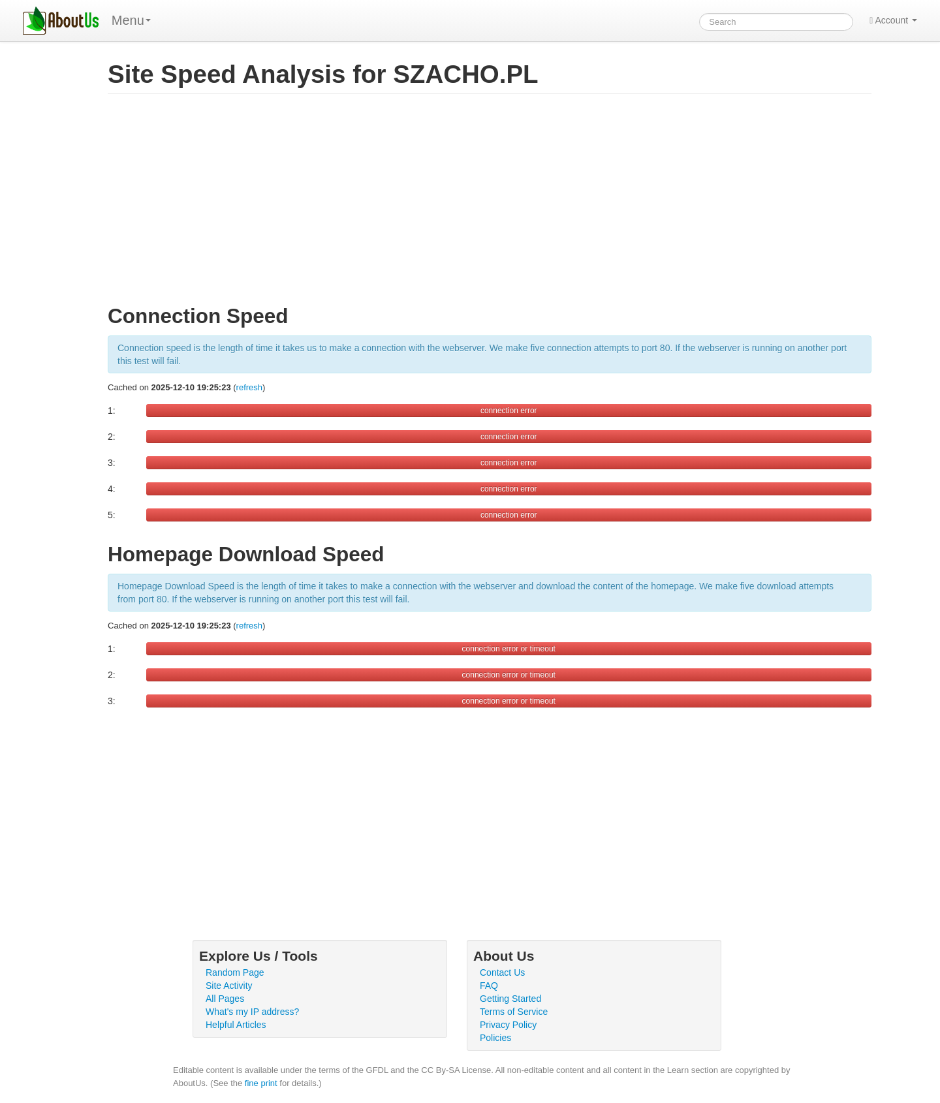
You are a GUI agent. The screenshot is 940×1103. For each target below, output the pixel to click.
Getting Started (510, 998)
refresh (249, 387)
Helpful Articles (236, 1024)
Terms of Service (514, 1011)
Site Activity (229, 985)
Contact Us (502, 972)
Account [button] (893, 20)
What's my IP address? (252, 1011)
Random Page (235, 972)
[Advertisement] (489, 205)
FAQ (489, 985)
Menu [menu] (131, 20)
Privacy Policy (508, 1024)
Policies (495, 1038)
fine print (261, 1083)
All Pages (225, 998)
